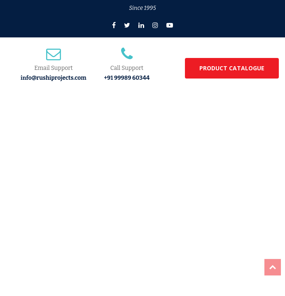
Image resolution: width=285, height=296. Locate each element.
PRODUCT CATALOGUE (231, 68)
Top (272, 267)
